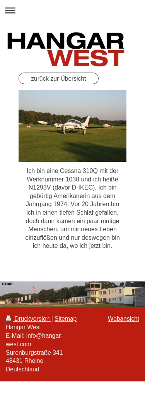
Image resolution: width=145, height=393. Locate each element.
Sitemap (66, 318)
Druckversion (28, 318)
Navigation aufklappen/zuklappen (72, 10)
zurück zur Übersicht (58, 78)
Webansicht (123, 318)
